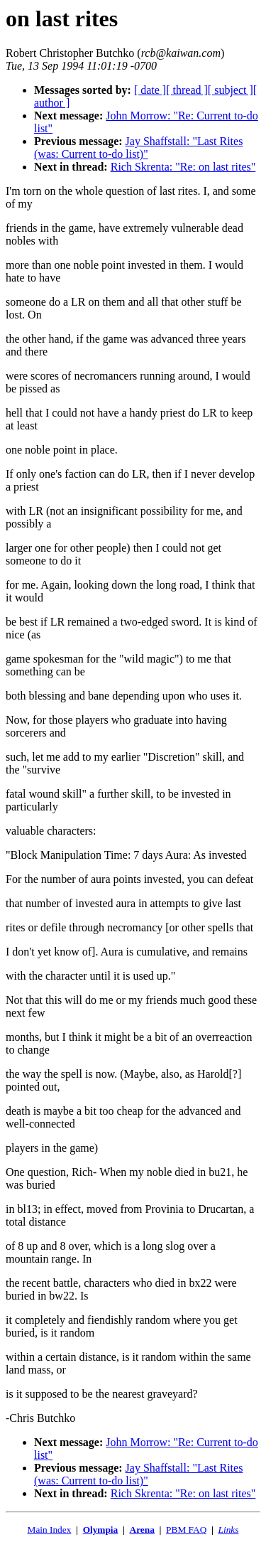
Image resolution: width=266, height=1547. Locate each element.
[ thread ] (187, 90)
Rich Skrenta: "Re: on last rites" (183, 167)
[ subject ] (230, 90)
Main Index (50, 1529)
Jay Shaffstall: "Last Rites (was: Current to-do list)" (138, 147)
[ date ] (150, 90)
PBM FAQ (186, 1529)
